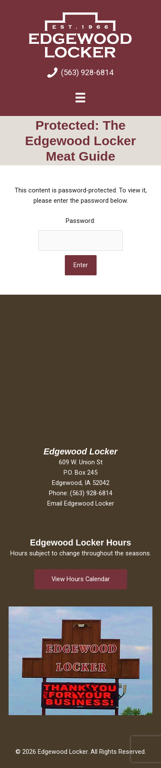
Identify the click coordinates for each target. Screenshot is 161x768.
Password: (80, 234)
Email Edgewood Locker (80, 503)
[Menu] (80, 97)
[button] (80, 579)
